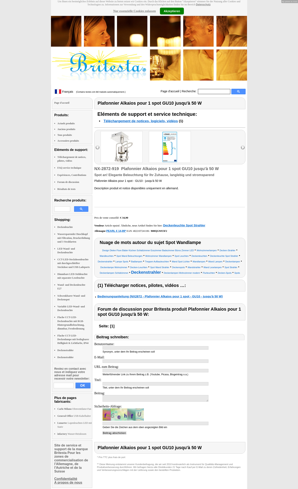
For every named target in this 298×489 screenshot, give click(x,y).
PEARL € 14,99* (116, 230)
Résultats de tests (66, 189)
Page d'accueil (170, 91)
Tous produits (64, 135)
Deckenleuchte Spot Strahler (184, 225)
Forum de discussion (68, 182)
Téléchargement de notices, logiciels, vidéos (141, 121)
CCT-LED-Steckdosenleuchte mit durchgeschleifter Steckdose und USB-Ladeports (73, 263)
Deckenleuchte (65, 227)
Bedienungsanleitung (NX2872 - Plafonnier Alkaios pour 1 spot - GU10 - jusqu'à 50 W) (160, 296)
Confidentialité (65, 479)
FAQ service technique (69, 167)
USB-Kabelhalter (74, 415)
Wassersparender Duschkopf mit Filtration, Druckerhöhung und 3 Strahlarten (73, 238)
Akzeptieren (172, 11)
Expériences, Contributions (71, 175)
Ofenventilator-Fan (74, 408)
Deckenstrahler (65, 350)
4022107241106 (141, 231)
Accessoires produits (68, 140)
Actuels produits (66, 123)
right (243, 147)
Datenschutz (203, 4)
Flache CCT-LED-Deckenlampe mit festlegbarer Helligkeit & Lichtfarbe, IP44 (73, 339)
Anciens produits (66, 129)
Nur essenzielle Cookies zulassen (134, 11)
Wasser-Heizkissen (71, 433)
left (97, 147)
